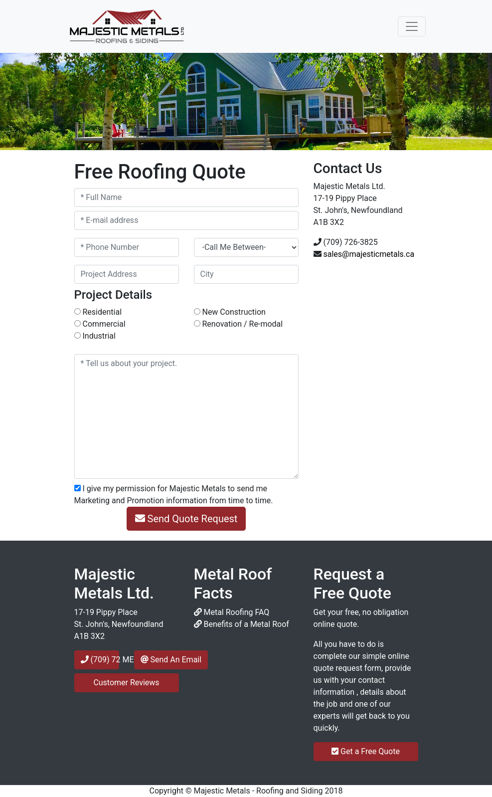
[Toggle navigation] (412, 26)
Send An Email (171, 659)
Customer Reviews (126, 682)
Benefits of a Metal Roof (241, 624)
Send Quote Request (186, 519)
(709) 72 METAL (100, 659)
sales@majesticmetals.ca (368, 254)
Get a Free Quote (365, 751)
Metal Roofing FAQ (232, 612)
